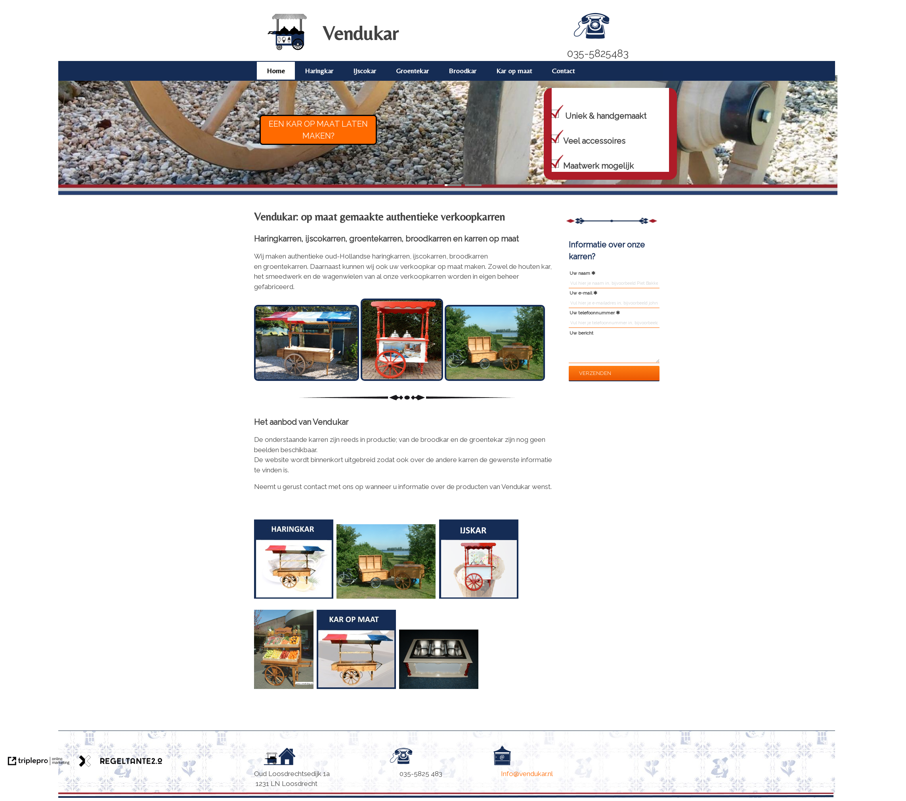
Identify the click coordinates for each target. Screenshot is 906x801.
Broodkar (462, 71)
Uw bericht (581, 333)
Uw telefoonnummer (592, 313)
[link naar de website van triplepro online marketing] (39, 762)
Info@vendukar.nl (527, 774)
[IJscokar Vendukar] (479, 600)
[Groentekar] (283, 691)
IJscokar (364, 71)
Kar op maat (514, 71)
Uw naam (580, 273)
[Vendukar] (287, 49)
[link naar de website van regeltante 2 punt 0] (120, 762)
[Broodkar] (386, 600)
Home (276, 71)
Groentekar (412, 71)
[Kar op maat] (354, 691)
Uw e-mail (581, 293)
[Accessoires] (438, 691)
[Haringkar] (334, 600)
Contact (563, 71)
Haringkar (319, 71)
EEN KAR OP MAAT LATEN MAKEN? (318, 130)
